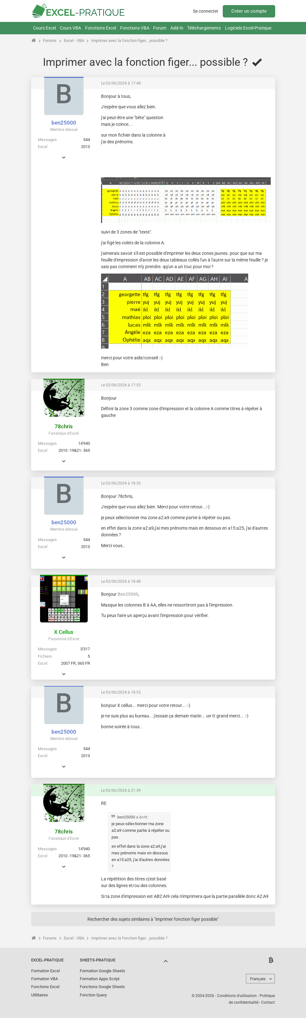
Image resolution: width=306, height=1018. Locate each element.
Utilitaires (39, 995)
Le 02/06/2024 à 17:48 (121, 83)
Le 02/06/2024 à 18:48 (121, 581)
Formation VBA (44, 978)
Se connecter (205, 11)
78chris (64, 426)
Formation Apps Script (99, 978)
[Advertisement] (223, 133)
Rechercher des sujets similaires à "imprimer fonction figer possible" (153, 919)
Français (258, 978)
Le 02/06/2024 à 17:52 (121, 385)
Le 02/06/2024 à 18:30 (121, 483)
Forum (159, 28)
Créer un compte (249, 11)
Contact (268, 1002)
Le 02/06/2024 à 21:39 (121, 790)
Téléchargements (204, 28)
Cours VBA (70, 28)
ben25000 (63, 122)
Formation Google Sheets (102, 970)
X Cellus (63, 632)
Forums (50, 40)
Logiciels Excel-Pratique (248, 28)
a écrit (141, 817)
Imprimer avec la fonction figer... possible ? (129, 40)
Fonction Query (93, 995)
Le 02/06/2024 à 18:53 (121, 692)
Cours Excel (44, 28)
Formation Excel (45, 970)
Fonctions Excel (100, 28)
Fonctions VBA (134, 28)
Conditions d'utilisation (237, 996)
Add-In (176, 28)
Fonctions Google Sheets (102, 986)
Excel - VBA (74, 40)
